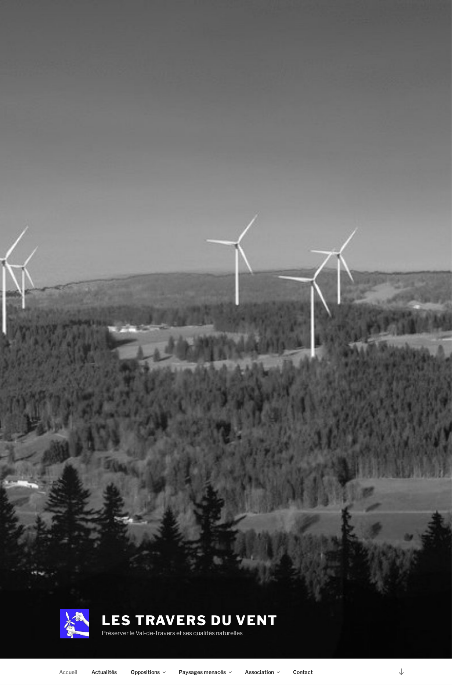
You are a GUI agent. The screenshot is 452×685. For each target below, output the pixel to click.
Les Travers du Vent (190, 620)
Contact (303, 672)
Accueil (68, 672)
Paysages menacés (206, 672)
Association (263, 672)
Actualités (104, 672)
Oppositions (149, 672)
